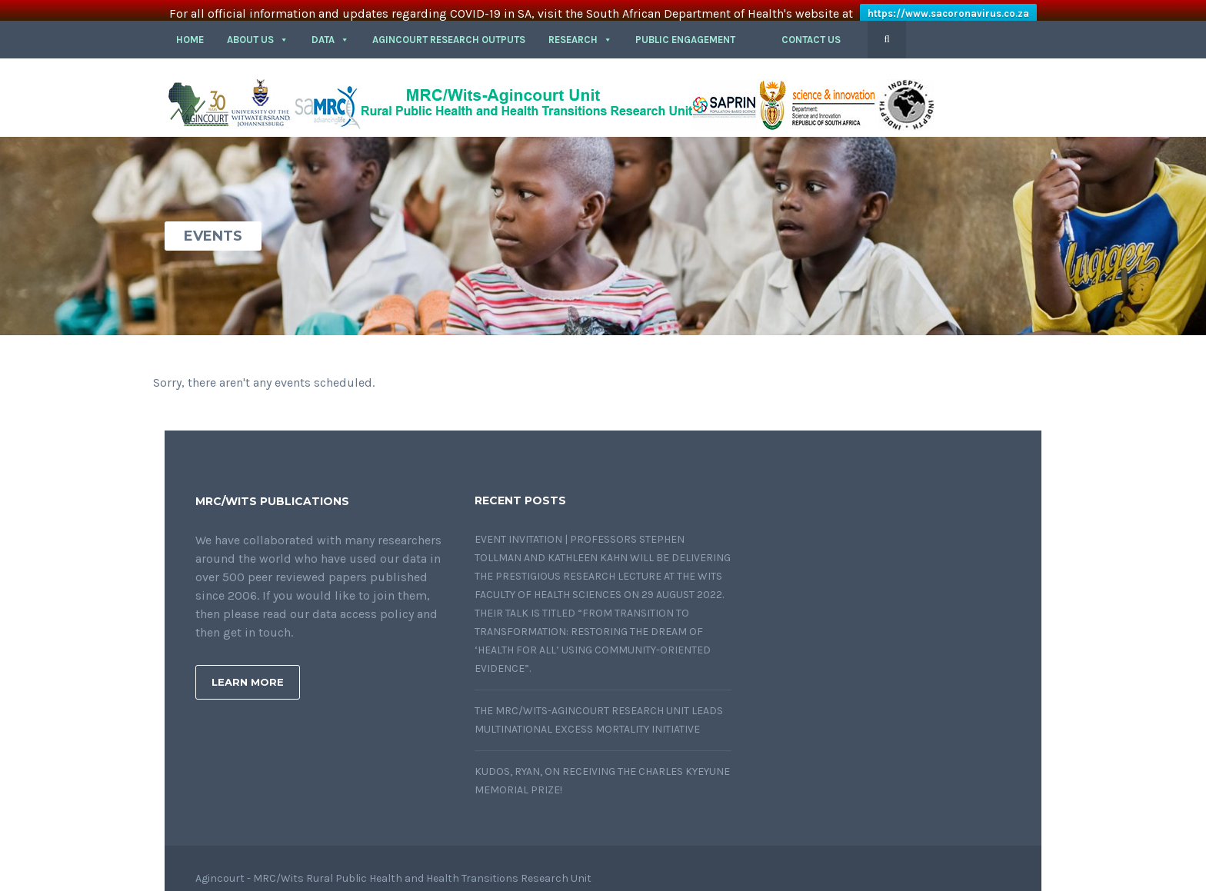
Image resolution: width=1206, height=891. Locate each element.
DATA (330, 25)
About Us (257, 25)
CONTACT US (811, 25)
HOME (190, 25)
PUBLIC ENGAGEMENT (685, 25)
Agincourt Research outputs (448, 25)
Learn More (248, 667)
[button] (758, 25)
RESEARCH (580, 25)
